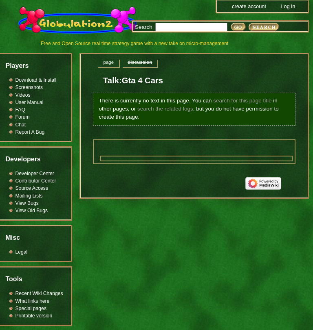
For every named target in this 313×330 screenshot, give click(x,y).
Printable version (34, 316)
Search (143, 27)
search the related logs (165, 109)
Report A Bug (30, 132)
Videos (23, 95)
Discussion (140, 62)
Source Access (31, 188)
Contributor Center (35, 181)
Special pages (30, 308)
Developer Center (34, 173)
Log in (288, 6)
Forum (22, 117)
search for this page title (242, 101)
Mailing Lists (29, 196)
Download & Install (36, 80)
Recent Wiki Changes (39, 293)
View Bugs (27, 203)
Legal (21, 252)
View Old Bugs (31, 210)
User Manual (29, 102)
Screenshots (29, 87)
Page (109, 62)
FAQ (20, 110)
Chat (20, 125)
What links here (32, 301)
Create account (249, 6)
